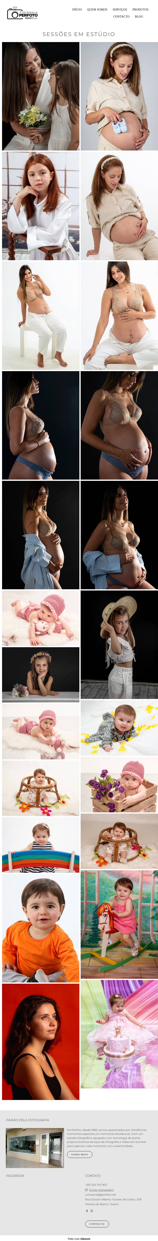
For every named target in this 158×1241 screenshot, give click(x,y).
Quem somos (97, 9)
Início (77, 9)
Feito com (79, 1237)
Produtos (140, 9)
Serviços (120, 9)
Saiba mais (79, 1153)
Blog (139, 16)
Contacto (121, 16)
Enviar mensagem (101, 1188)
